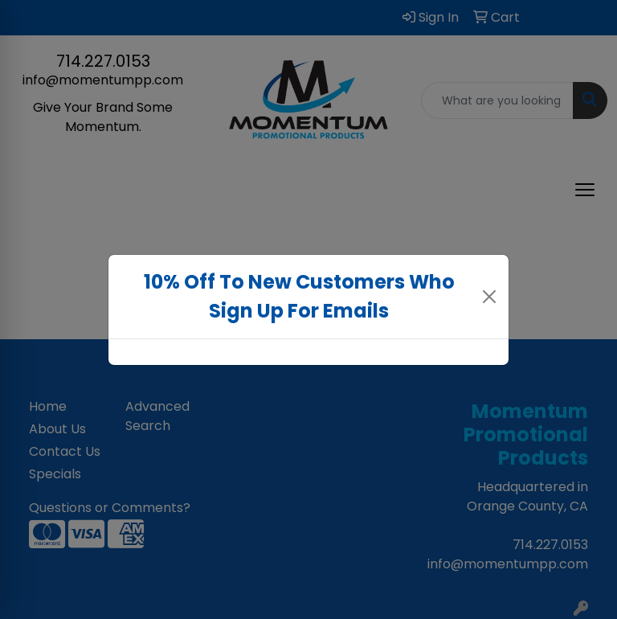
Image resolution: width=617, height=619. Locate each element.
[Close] (489, 297)
